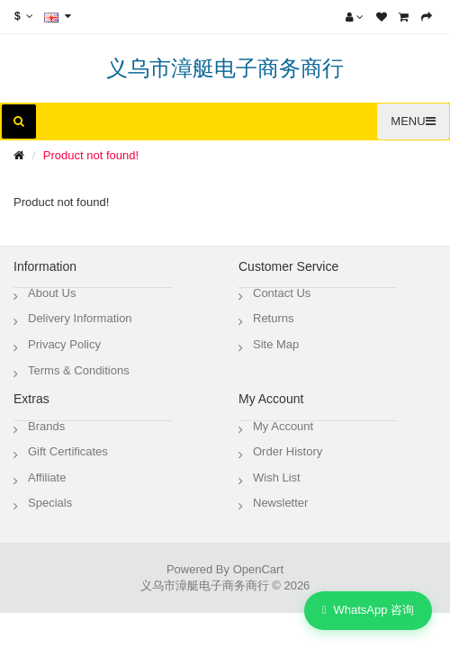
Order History (287, 451)
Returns (273, 318)
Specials (50, 502)
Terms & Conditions (79, 370)
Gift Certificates (68, 451)
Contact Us (281, 293)
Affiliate (47, 477)
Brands (46, 426)
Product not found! (91, 155)
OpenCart (258, 569)
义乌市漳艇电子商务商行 (225, 68)
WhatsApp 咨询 (368, 610)
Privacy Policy (64, 344)
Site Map (276, 344)
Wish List (277, 477)
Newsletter (280, 502)
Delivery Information (80, 318)
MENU (413, 121)
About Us (52, 293)
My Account (283, 426)
